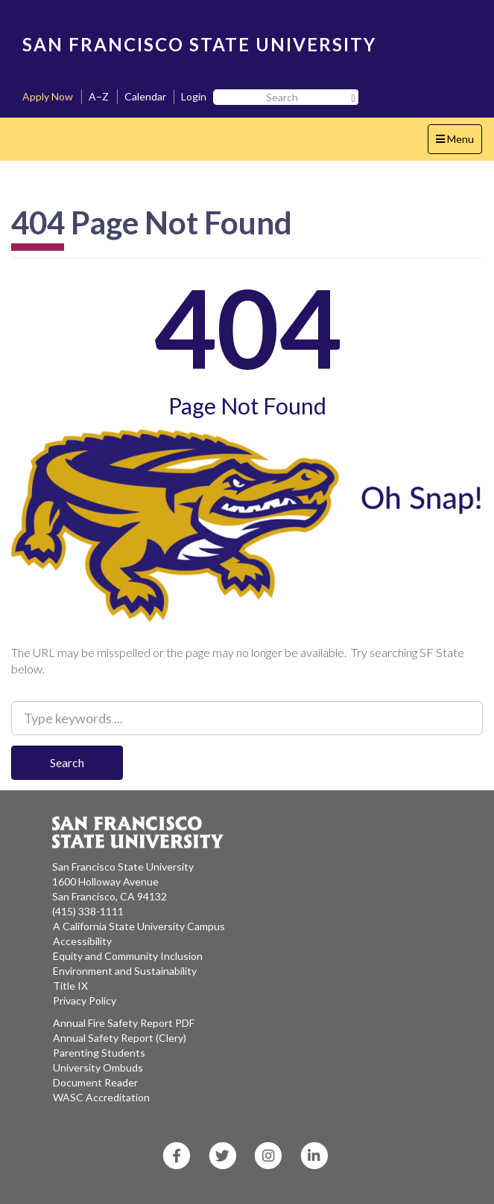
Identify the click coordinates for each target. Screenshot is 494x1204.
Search (67, 762)
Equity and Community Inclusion (128, 956)
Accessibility (82, 941)
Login (193, 96)
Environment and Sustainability (125, 970)
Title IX (70, 985)
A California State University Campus (139, 926)
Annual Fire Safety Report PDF (123, 1022)
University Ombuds (98, 1067)
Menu (458, 142)
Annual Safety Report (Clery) (119, 1037)
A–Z (99, 96)
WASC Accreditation (101, 1097)
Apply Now (47, 96)
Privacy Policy (84, 1000)
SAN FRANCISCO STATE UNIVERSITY (199, 44)
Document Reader (95, 1082)
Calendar (145, 96)
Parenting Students (99, 1052)
